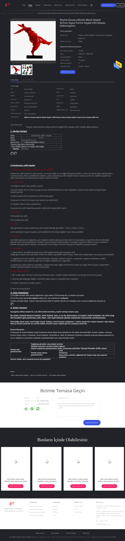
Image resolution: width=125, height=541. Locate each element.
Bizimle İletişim (83, 5)
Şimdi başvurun (68, 72)
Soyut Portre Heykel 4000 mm (38, 375)
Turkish (120, 5)
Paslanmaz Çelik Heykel (37, 512)
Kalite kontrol (40, 533)
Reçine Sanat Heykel (36, 509)
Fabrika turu (58, 5)
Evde (23, 5)
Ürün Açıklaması (28, 80)
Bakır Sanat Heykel (36, 506)
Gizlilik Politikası (71, 533)
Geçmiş (55, 506)
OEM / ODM (78, 506)
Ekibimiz (55, 512)
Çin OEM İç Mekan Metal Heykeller (20, 537)
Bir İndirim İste (108, 5)
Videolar (38, 5)
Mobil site (86, 533)
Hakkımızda (47, 5)
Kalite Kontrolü (70, 5)
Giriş (54, 515)
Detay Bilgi (14, 80)
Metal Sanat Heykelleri (37, 515)
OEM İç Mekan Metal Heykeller (20, 375)
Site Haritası (55, 533)
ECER (114, 537)
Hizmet (55, 509)
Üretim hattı (78, 512)
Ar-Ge (76, 509)
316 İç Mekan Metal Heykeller (57, 375)
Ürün (30, 5)
